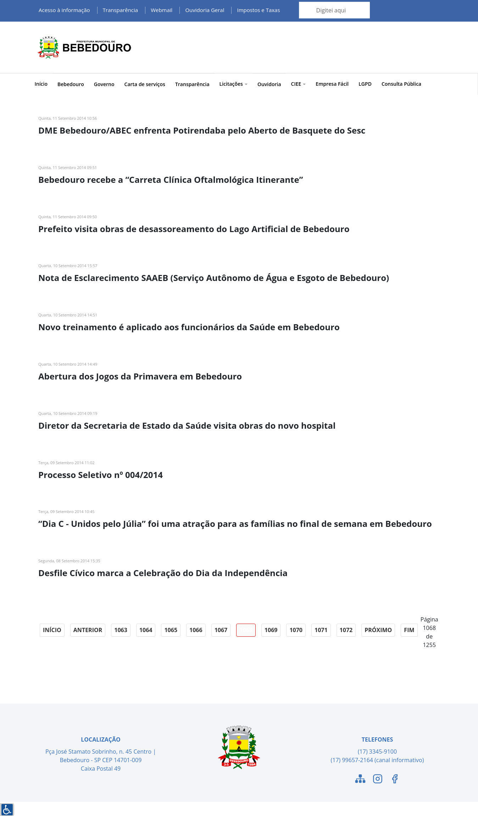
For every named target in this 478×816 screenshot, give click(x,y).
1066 (195, 630)
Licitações (233, 83)
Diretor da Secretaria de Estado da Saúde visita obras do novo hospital (186, 425)
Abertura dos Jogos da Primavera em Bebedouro (140, 376)
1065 (170, 630)
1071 (321, 630)
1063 (120, 630)
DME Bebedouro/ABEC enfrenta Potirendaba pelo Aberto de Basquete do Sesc (201, 130)
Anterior (87, 630)
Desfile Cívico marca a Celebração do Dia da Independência (163, 573)
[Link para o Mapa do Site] (360, 780)
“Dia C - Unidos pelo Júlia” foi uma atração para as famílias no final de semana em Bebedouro (235, 523)
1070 (295, 630)
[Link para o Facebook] (395, 780)
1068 (245, 630)
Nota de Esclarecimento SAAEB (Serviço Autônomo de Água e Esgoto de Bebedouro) (213, 277)
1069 (271, 630)
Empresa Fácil (332, 83)
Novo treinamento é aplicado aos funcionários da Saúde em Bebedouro (189, 327)
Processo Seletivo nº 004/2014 (100, 474)
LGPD (365, 83)
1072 (346, 630)
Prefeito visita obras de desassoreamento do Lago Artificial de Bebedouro (194, 229)
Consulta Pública (401, 83)
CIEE (298, 83)
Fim (409, 630)
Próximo (378, 630)
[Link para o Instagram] (378, 780)
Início (41, 83)
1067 (221, 630)
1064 (145, 630)
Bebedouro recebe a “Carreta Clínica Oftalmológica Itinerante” (170, 179)
